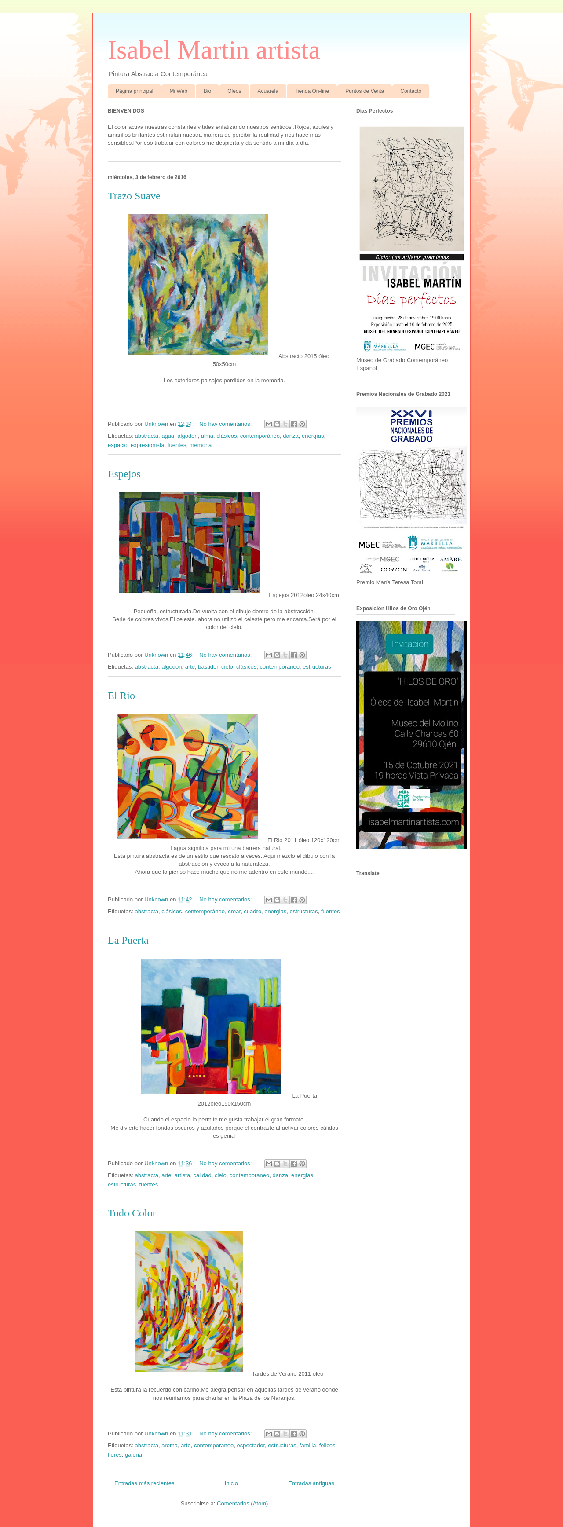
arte (190, 666)
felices (327, 1445)
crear (234, 911)
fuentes (177, 445)
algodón (187, 435)
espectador (251, 1445)
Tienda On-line (312, 91)
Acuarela (268, 91)
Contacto (410, 91)
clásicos (226, 435)
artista (182, 1175)
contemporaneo (280, 666)
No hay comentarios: (226, 424)
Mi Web (178, 91)
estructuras (317, 666)
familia (308, 1445)
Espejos (124, 474)
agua (167, 435)
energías (313, 435)
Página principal (134, 91)
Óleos (234, 91)
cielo (227, 666)
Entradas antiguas (311, 1483)
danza (290, 435)
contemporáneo (260, 435)
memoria (201, 445)
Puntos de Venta (364, 91)
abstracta (146, 435)
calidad (202, 1175)
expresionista (148, 445)
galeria (133, 1454)
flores (115, 1454)
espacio (118, 445)
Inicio (231, 1483)
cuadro (252, 911)
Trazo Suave (134, 195)
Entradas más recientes (144, 1483)
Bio (207, 91)
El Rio (121, 695)
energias (275, 911)
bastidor (208, 666)
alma (207, 435)
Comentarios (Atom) (242, 1503)
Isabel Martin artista (214, 49)
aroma (169, 1445)
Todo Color (132, 1213)
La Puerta (128, 940)
